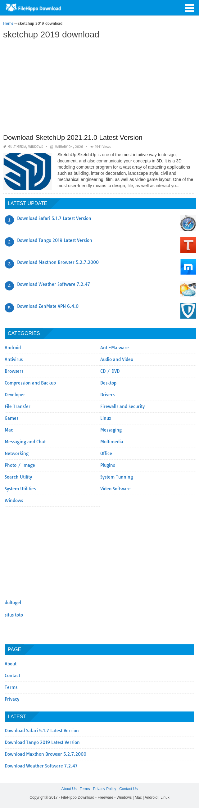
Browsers (14, 371)
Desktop (108, 383)
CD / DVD (110, 371)
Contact (12, 675)
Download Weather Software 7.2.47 (53, 284)
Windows (35, 147)
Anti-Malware (114, 347)
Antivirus (14, 359)
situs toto (14, 615)
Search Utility (18, 477)
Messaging (111, 430)
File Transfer (17, 406)
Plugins (107, 465)
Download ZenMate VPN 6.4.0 (48, 306)
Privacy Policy (104, 789)
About (10, 664)
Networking (17, 453)
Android (13, 347)
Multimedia (16, 147)
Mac (9, 430)
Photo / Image (20, 465)
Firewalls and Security (122, 406)
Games (11, 418)
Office (106, 453)
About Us (68, 789)
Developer (15, 395)
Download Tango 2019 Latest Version (54, 240)
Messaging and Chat (25, 442)
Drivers (107, 395)
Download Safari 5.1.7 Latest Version (54, 218)
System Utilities (20, 489)
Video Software (115, 489)
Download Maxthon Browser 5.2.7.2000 (58, 262)
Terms (11, 687)
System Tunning (116, 477)
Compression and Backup (30, 383)
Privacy (12, 699)
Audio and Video (116, 359)
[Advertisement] (98, 87)
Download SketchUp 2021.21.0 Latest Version (72, 137)
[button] (189, 7)
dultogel (13, 602)
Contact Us (128, 789)
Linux (105, 418)
